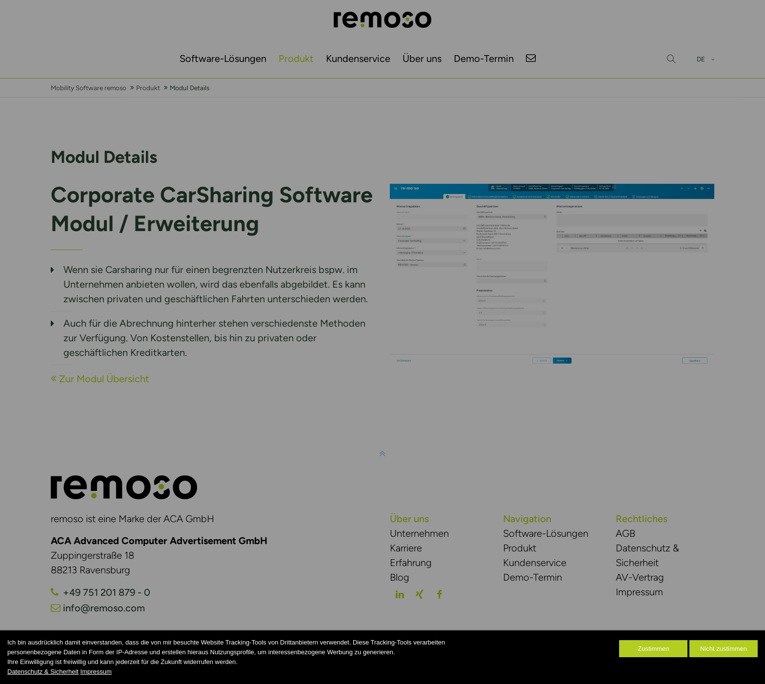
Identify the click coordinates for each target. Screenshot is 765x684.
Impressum (96, 671)
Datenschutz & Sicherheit (43, 671)
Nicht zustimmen (723, 648)
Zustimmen (653, 648)
